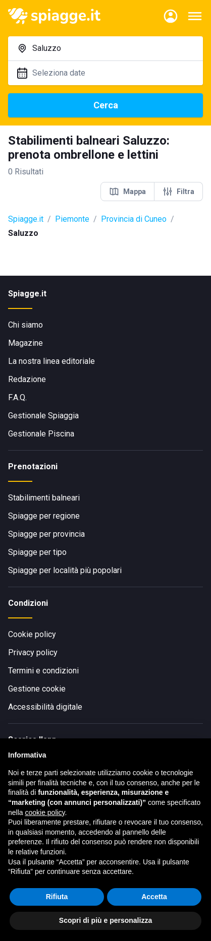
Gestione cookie (37, 689)
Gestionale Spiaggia (43, 415)
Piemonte (72, 219)
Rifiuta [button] (57, 897)
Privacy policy (33, 652)
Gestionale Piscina (41, 433)
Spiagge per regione (44, 516)
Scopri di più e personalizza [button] (105, 920)
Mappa (127, 191)
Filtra (178, 191)
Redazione (27, 379)
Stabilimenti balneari (44, 498)
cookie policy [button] (45, 812)
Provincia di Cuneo (134, 219)
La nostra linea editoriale (51, 361)
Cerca (105, 105)
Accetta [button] (154, 897)
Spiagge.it (25, 219)
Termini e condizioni (43, 670)
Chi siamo (25, 325)
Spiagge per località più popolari (65, 570)
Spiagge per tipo (37, 552)
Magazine (25, 343)
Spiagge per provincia (46, 534)
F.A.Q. (17, 397)
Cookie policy (32, 634)
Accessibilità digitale (45, 707)
